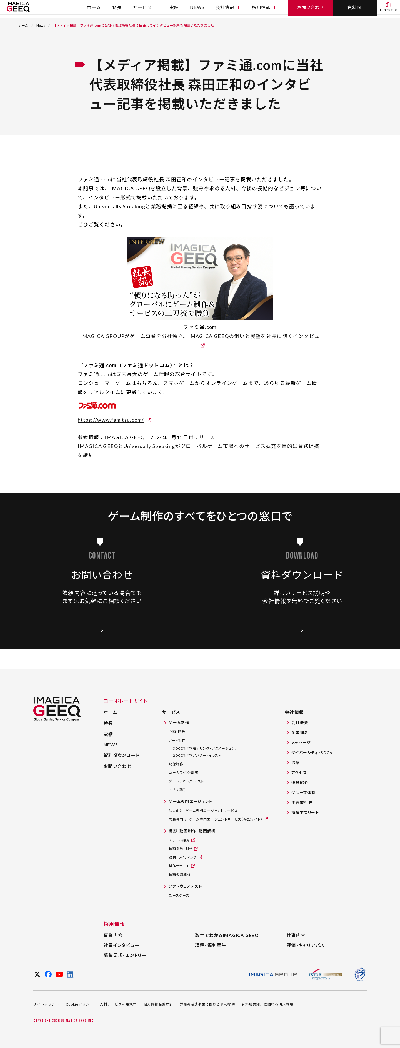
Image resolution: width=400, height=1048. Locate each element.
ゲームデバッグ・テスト (186, 781)
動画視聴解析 (180, 874)
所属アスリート (305, 812)
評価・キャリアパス (305, 945)
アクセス (299, 772)
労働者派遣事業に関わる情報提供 (207, 1004)
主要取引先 (301, 802)
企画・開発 (177, 732)
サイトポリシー (46, 1004)
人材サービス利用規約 (118, 1004)
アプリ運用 (177, 790)
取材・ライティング (183, 857)
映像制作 (176, 764)
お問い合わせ (118, 766)
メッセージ (301, 742)
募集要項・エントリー (125, 955)
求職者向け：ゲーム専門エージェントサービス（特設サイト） (215, 819)
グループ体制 (303, 792)
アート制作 (177, 740)
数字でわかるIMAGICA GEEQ (227, 935)
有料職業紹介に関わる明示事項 (267, 1004)
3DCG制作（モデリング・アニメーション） (205, 748)
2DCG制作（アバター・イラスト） (198, 755)
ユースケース (179, 895)
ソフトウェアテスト (185, 886)
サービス (145, 9)
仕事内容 (296, 935)
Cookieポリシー (79, 1004)
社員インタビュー (121, 945)
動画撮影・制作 (181, 848)
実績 (174, 9)
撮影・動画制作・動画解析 (192, 831)
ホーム (94, 9)
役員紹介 (299, 782)
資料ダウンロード (122, 755)
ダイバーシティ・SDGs (311, 752)
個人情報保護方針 (158, 1004)
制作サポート (179, 865)
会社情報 (228, 9)
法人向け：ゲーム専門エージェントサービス (203, 811)
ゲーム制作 (179, 722)
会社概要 (299, 722)
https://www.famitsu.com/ (111, 420)
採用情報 (264, 9)
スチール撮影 (179, 839)
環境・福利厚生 (210, 945)
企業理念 (299, 732)
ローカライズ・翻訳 (184, 773)
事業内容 (113, 935)
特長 (117, 9)
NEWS (197, 9)
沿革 (295, 762)
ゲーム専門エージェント (190, 801)
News (40, 25)
